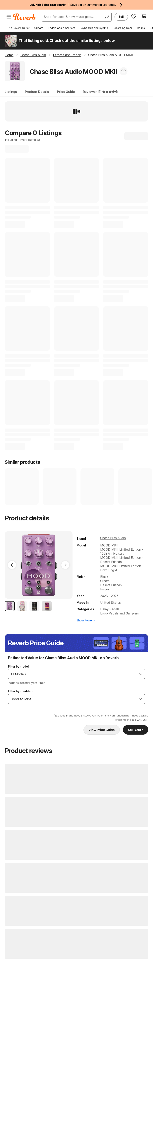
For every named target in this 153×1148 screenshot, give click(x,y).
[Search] (106, 16)
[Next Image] (65, 565)
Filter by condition (20, 691)
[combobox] (72, 674)
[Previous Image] (12, 565)
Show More (84, 620)
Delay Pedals (109, 609)
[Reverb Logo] (24, 16)
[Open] (141, 674)
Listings (11, 92)
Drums (141, 27)
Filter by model (18, 666)
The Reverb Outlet (18, 27)
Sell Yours (135, 730)
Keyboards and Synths (94, 27)
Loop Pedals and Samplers (119, 613)
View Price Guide (101, 730)
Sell (121, 16)
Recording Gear (122, 27)
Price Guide (66, 92)
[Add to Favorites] (124, 71)
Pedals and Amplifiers (61, 27)
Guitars (38, 27)
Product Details (37, 92)
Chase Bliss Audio (113, 538)
